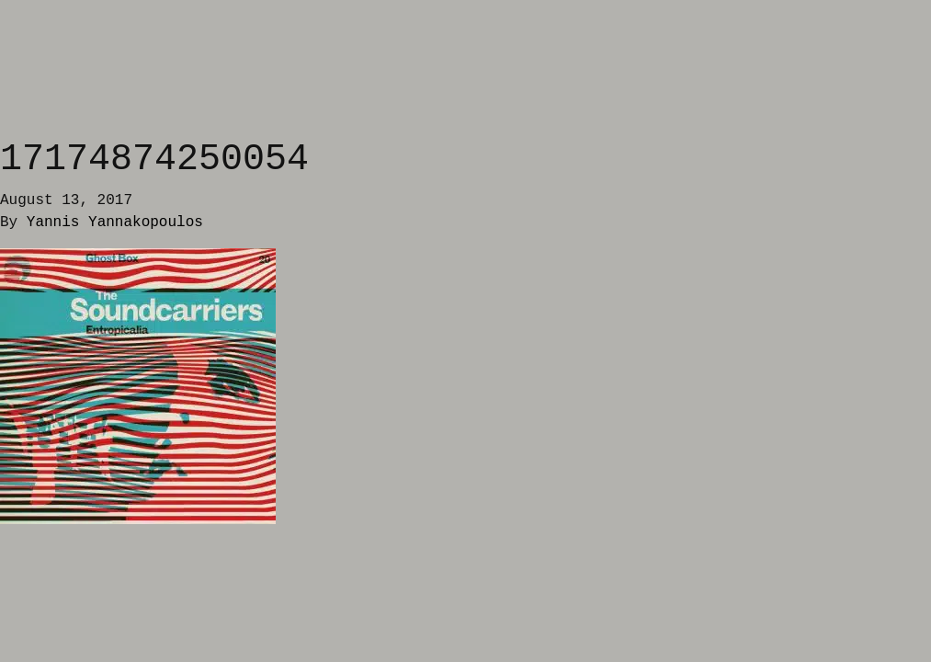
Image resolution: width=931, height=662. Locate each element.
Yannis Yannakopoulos (115, 222)
